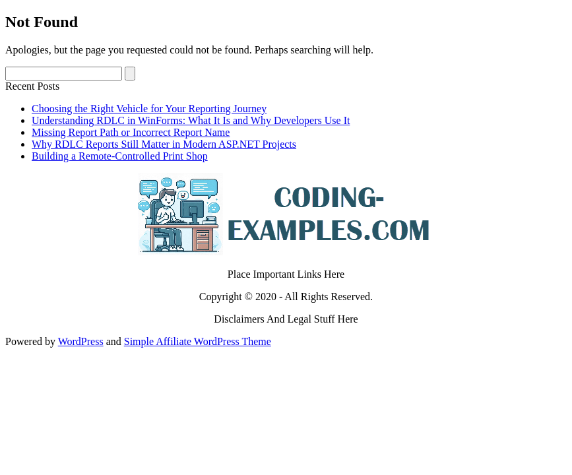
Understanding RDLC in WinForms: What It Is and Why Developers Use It (191, 120)
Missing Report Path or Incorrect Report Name (131, 132)
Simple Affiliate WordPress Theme (197, 341)
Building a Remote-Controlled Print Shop (120, 156)
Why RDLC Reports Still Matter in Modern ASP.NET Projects (164, 144)
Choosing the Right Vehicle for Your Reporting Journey (149, 108)
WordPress (81, 341)
